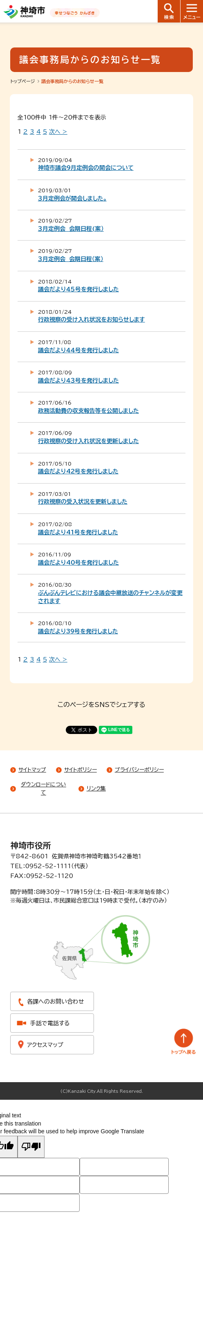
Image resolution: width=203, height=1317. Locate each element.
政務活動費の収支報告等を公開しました (88, 411)
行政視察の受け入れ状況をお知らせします (91, 319)
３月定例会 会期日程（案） (70, 259)
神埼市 (24, 12)
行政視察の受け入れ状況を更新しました (88, 441)
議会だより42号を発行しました (78, 471)
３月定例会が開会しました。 (72, 198)
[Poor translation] (31, 1147)
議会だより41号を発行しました (78, 532)
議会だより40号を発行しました (78, 562)
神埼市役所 (30, 845)
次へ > (58, 132)
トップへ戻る (184, 1041)
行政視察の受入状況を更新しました (82, 501)
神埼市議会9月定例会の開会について (86, 168)
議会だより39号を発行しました (78, 631)
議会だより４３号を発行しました (78, 380)
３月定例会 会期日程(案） (71, 229)
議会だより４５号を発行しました (78, 289)
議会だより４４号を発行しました (78, 350)
